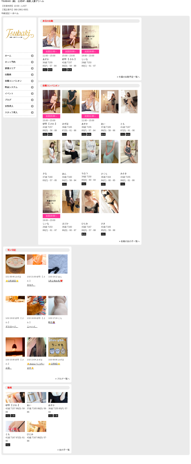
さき (103, 223)
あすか (46, 59)
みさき (123, 173)
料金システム (11, 87)
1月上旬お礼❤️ (55, 281)
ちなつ (85, 173)
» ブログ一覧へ (62, 379)
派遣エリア (10, 68)
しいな (85, 59)
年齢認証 (5, 13)
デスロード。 (12, 326)
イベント (9, 93)
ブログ (8, 100)
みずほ (65, 124)
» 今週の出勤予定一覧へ (128, 77)
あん (64, 173)
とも (122, 124)
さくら (104, 173)
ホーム (8, 55)
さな (45, 173)
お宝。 (9, 368)
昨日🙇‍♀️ (51, 322)
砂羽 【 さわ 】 (69, 59)
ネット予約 (10, 62)
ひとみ (85, 223)
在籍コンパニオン (13, 81)
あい (103, 124)
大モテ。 (31, 285)
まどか (65, 223)
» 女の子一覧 (63, 450)
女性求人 (9, 106)
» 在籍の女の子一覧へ (129, 241)
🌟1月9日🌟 (54, 364)
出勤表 (8, 74)
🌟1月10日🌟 (12, 281)
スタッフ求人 (11, 112)
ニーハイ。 (32, 326)
